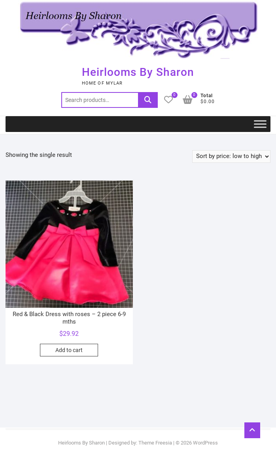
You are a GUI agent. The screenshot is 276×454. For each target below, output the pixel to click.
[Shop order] (231, 156)
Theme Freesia (155, 443)
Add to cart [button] (69, 350)
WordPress (205, 443)
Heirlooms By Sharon (138, 72)
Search (148, 100)
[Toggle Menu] (260, 124)
